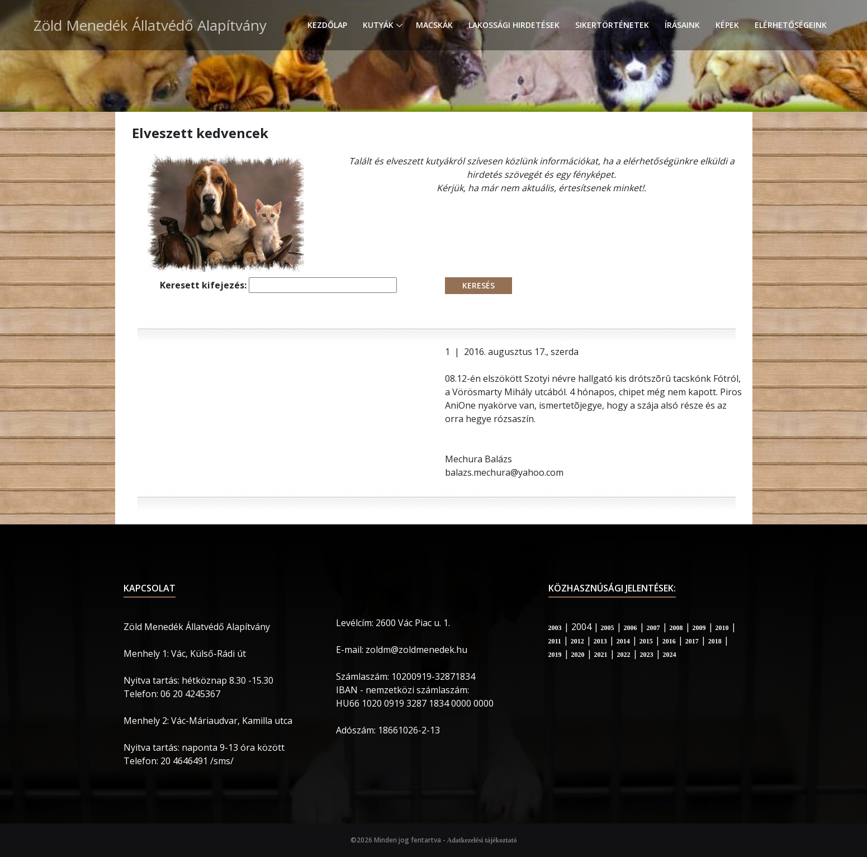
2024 (669, 655)
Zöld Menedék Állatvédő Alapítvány (150, 25)
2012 (577, 641)
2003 (555, 628)
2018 (715, 641)
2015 (646, 641)
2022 (624, 655)
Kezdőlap (327, 25)
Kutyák (378, 25)
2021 (601, 655)
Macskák (434, 25)
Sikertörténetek (612, 25)
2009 (699, 628)
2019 (555, 655)
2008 (676, 628)
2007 (653, 628)
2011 (554, 641)
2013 (600, 641)
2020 (578, 655)
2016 (669, 641)
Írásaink (682, 25)
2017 (692, 641)
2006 (630, 628)
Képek (727, 25)
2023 (646, 655)
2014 (623, 641)
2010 (722, 628)
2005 (607, 628)
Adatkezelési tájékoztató (482, 840)
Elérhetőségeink (791, 25)
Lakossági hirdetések (514, 25)
